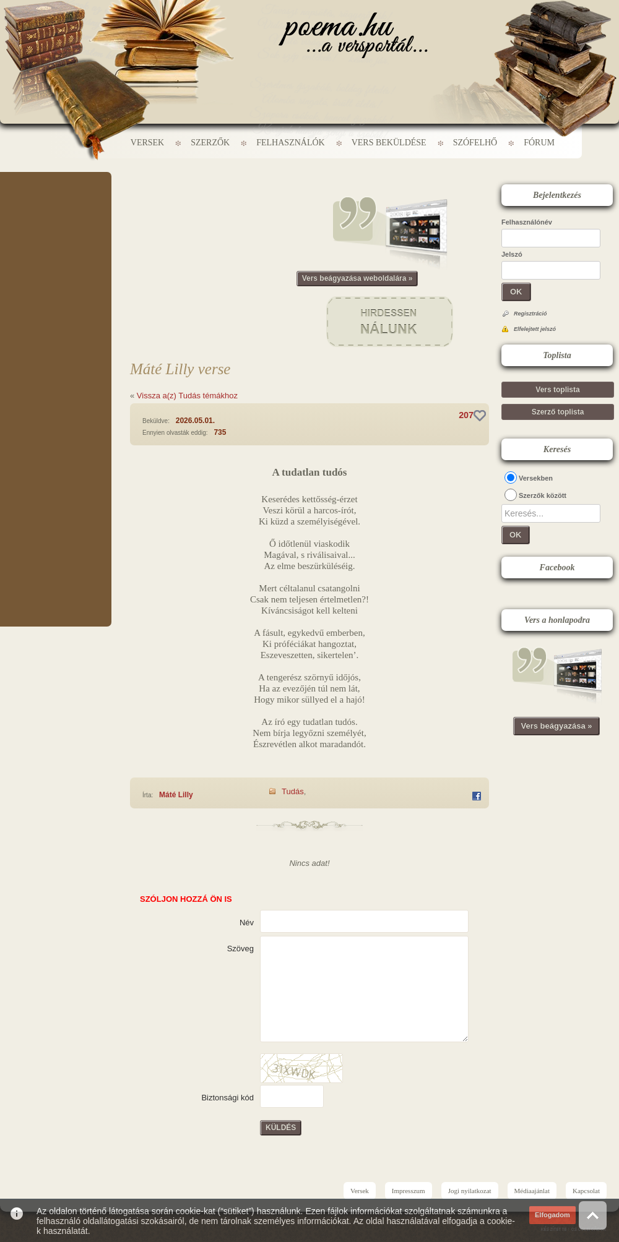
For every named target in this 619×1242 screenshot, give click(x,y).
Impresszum (408, 1190)
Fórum (539, 142)
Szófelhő (475, 142)
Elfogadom (552, 1214)
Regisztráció (530, 313)
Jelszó (511, 254)
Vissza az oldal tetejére (593, 1215)
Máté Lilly (176, 794)
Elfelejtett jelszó (535, 329)
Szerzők (210, 142)
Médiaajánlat (532, 1190)
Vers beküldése (389, 142)
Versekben (536, 478)
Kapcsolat (586, 1190)
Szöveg (240, 948)
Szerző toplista (558, 412)
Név (247, 922)
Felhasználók (290, 142)
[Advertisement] (55, 209)
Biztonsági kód (227, 1097)
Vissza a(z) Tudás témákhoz (187, 395)
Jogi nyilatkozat (469, 1190)
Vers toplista (557, 389)
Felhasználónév (526, 222)
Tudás (293, 791)
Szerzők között (542, 495)
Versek (147, 142)
